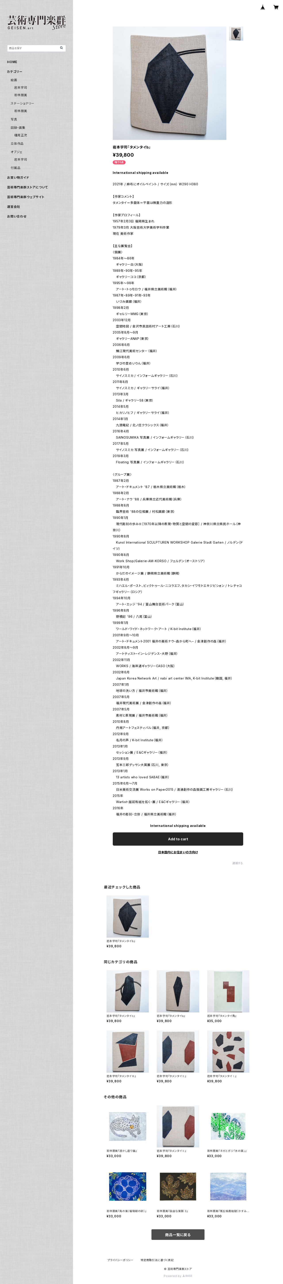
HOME (12, 62)
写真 (14, 119)
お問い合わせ (17, 216)
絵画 (14, 80)
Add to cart (178, 839)
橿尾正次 (20, 135)
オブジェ (16, 152)
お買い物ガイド (18, 177)
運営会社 (13, 206)
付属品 (15, 168)
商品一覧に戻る (178, 1235)
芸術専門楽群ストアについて (27, 187)
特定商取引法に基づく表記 (157, 1260)
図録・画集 (18, 128)
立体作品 (17, 143)
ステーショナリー (22, 103)
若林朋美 (20, 95)
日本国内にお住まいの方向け (178, 852)
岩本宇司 (20, 87)
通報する (237, 863)
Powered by (178, 1276)
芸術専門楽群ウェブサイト (26, 197)
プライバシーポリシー (120, 1260)
